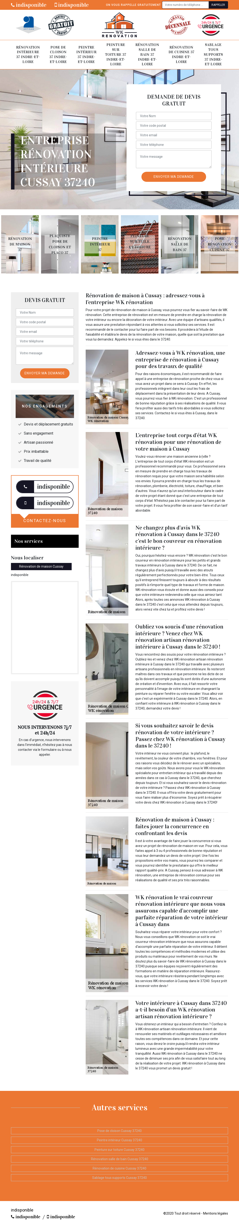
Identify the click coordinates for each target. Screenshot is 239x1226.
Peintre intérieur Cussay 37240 (119, 1140)
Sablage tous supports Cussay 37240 (119, 1178)
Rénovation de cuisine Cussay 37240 (119, 1168)
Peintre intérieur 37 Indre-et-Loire (86, 54)
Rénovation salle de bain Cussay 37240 (119, 1159)
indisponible (28, 4)
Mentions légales (215, 1213)
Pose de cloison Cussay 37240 (119, 1131)
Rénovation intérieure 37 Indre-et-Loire (28, 54)
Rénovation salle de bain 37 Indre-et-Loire (147, 54)
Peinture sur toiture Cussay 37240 (119, 1150)
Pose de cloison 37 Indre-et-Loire (58, 54)
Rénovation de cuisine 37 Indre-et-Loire (181, 54)
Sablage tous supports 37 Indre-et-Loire (213, 54)
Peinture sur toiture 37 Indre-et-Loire (115, 54)
